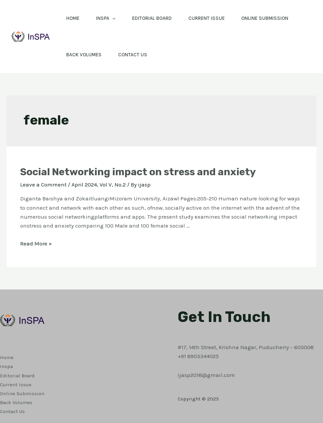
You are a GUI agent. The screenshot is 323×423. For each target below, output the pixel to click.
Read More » (36, 243)
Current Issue (206, 18)
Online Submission (264, 18)
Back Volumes (84, 55)
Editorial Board (152, 18)
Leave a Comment (43, 184)
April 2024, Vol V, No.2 (98, 184)
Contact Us (132, 55)
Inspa (105, 18)
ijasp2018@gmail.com (206, 375)
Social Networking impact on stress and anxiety (138, 172)
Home (72, 18)
